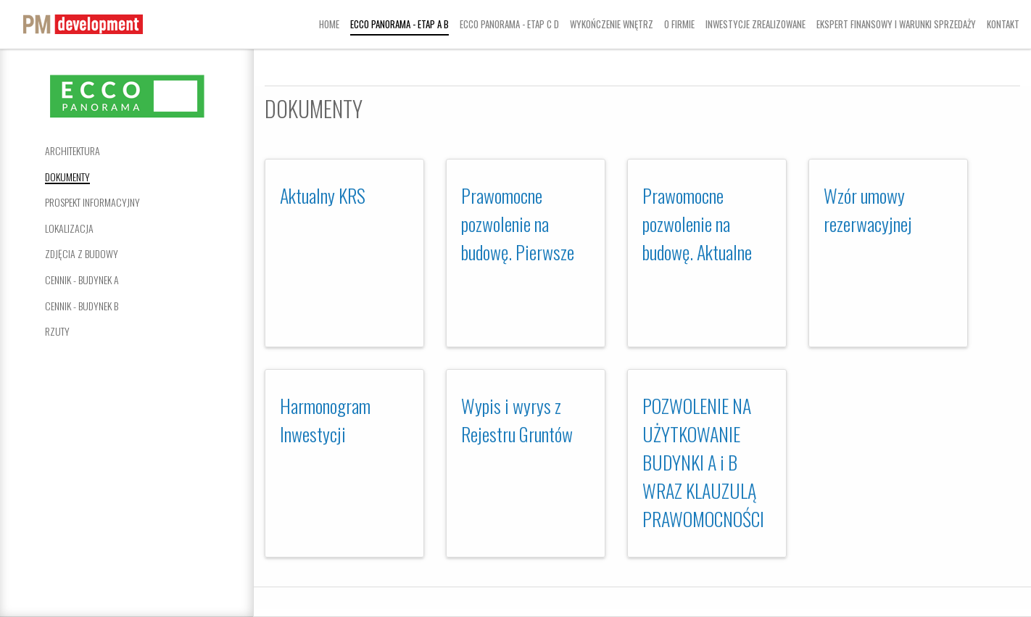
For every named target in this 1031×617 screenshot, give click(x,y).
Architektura (72, 150)
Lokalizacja (69, 228)
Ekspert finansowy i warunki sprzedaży (896, 24)
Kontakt (1003, 24)
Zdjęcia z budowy (81, 253)
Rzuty (57, 331)
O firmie (679, 24)
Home (329, 24)
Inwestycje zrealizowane (755, 24)
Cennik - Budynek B (81, 305)
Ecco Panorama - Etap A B (399, 24)
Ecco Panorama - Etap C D (509, 24)
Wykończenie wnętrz (611, 24)
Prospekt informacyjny (92, 202)
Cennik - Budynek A (82, 279)
